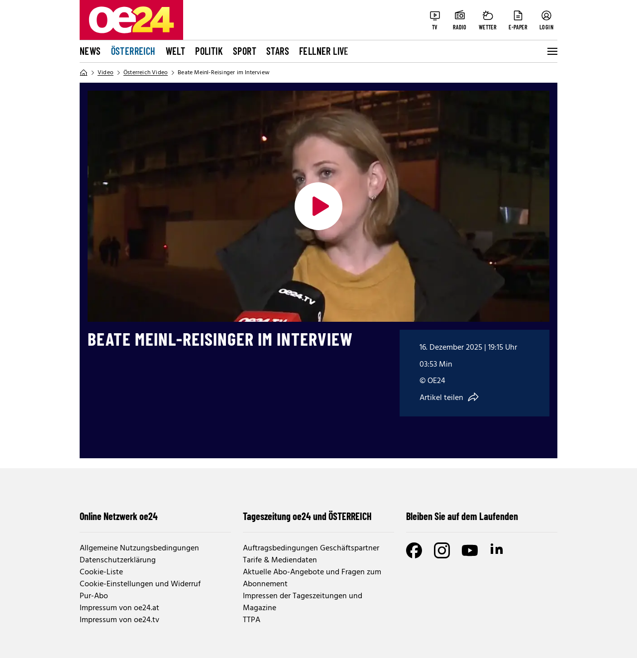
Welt (176, 51)
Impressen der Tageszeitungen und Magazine (302, 602)
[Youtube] (470, 550)
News (90, 51)
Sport (244, 51)
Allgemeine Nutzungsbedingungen (139, 548)
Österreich (133, 51)
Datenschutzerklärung (118, 560)
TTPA (251, 620)
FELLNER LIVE (324, 51)
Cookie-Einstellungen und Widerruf (140, 584)
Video (105, 73)
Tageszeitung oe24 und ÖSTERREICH (307, 516)
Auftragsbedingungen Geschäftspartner (311, 548)
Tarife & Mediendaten (280, 560)
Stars (277, 51)
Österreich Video (145, 73)
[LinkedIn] (498, 550)
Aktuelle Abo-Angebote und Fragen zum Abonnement (312, 578)
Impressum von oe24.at (119, 608)
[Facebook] (414, 550)
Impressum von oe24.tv (119, 620)
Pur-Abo (94, 596)
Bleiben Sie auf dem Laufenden (462, 516)
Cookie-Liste (101, 572)
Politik (209, 51)
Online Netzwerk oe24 (119, 516)
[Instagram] (442, 550)
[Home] (84, 73)
